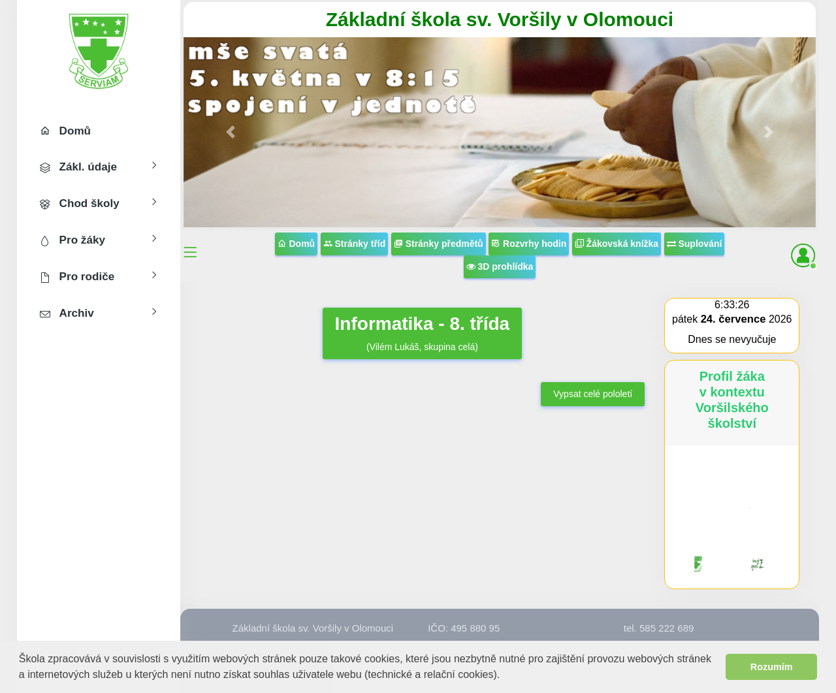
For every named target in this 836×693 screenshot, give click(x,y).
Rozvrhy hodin (528, 243)
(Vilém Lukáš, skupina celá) (422, 332)
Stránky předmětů (438, 243)
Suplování (694, 243)
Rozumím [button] (771, 667)
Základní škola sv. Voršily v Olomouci (499, 19)
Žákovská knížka (616, 243)
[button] (505, 675)
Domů (296, 243)
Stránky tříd (354, 243)
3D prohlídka (500, 266)
